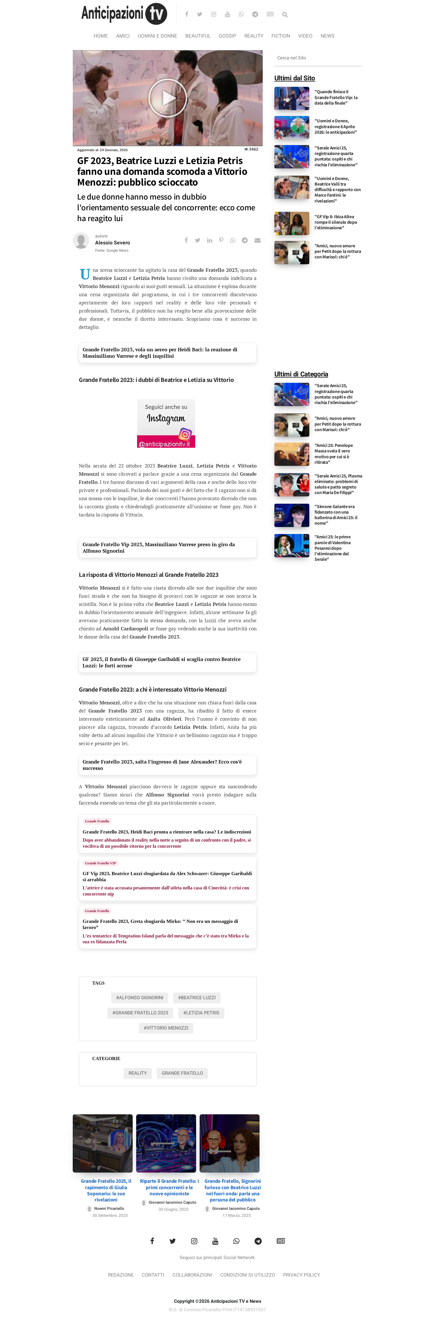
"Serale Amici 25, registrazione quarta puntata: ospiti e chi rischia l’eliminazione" (336, 156)
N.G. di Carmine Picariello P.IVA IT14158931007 (218, 1309)
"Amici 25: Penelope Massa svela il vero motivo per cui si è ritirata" (334, 453)
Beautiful (198, 36)
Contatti (152, 1274)
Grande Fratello (97, 821)
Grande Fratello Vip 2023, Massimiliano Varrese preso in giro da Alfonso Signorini (159, 547)
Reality (253, 36)
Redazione (119, 1274)
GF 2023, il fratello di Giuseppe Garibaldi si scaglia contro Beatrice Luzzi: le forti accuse (162, 662)
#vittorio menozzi (166, 1028)
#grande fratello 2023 (140, 1013)
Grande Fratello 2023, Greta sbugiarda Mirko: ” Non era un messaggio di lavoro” (160, 924)
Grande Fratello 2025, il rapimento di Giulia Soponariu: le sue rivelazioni (106, 1189)
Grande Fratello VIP (100, 863)
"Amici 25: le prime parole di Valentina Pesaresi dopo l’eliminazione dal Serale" (332, 548)
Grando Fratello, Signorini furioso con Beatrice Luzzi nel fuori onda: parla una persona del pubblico (233, 1189)
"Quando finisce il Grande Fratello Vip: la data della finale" (336, 97)
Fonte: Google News (112, 250)
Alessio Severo (112, 243)
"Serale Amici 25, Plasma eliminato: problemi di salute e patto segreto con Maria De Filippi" (338, 484)
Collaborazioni (192, 1274)
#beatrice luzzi (197, 998)
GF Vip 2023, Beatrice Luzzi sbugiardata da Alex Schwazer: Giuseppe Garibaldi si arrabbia (167, 876)
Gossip (227, 36)
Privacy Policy (303, 1274)
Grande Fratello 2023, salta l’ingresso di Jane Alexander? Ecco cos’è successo (162, 765)
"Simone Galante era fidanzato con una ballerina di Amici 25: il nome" (336, 514)
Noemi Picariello (109, 1208)
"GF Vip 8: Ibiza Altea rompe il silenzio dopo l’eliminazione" (336, 222)
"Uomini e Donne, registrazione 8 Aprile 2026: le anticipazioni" (336, 126)
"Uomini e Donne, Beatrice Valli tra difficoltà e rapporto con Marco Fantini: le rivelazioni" (338, 189)
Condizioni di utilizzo (248, 1274)
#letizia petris (201, 1013)
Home (101, 36)
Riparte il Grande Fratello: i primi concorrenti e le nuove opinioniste (169, 1186)
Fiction (280, 36)
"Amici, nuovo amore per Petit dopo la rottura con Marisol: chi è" (338, 251)
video (305, 36)
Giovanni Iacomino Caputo (172, 1201)
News (327, 36)
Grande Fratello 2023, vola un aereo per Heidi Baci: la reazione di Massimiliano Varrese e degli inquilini (160, 352)
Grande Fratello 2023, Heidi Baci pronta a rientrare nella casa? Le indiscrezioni (167, 832)
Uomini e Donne (157, 36)
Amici (123, 36)
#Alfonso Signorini (139, 998)
